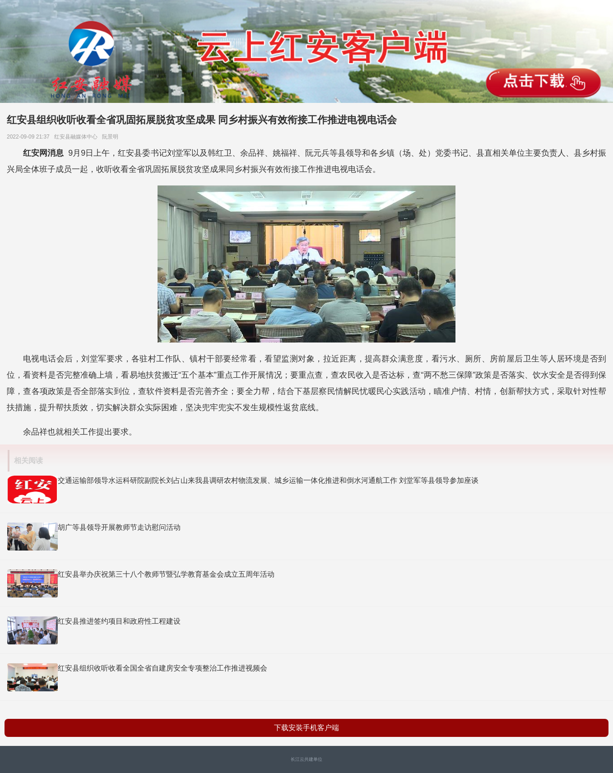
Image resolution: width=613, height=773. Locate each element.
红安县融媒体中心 (77, 137)
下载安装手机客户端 (306, 727)
